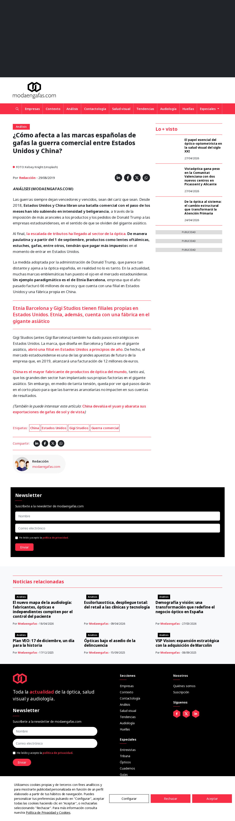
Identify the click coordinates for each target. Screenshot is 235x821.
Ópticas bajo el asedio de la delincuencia (109, 643)
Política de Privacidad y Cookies (48, 812)
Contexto (53, 109)
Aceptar (212, 798)
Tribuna (125, 756)
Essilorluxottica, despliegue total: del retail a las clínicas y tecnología (117, 605)
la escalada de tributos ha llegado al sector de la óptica (76, 233)
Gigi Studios (78, 428)
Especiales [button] (208, 109)
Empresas (32, 109)
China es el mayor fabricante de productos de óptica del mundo (70, 371)
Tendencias (145, 109)
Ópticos (125, 762)
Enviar (24, 547)
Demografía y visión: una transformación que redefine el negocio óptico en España (185, 607)
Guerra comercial (105, 428)
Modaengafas (27, 624)
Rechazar (170, 798)
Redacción (27, 177)
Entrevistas (128, 750)
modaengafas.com (46, 466)
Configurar (129, 798)
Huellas (188, 109)
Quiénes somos (184, 686)
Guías (124, 774)
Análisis (72, 109)
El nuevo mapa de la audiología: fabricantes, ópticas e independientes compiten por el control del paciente (43, 609)
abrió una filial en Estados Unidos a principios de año (75, 349)
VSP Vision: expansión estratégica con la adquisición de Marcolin (187, 643)
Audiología (168, 109)
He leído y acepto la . (44, 537)
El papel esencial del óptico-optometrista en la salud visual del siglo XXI (203, 146)
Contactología (95, 109)
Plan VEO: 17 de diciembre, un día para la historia (43, 643)
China (34, 428)
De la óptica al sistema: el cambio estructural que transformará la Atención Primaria (203, 207)
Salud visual (121, 109)
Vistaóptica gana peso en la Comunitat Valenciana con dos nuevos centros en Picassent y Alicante (202, 176)
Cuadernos (127, 768)
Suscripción (181, 692)
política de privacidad (55, 537)
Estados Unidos (54, 428)
